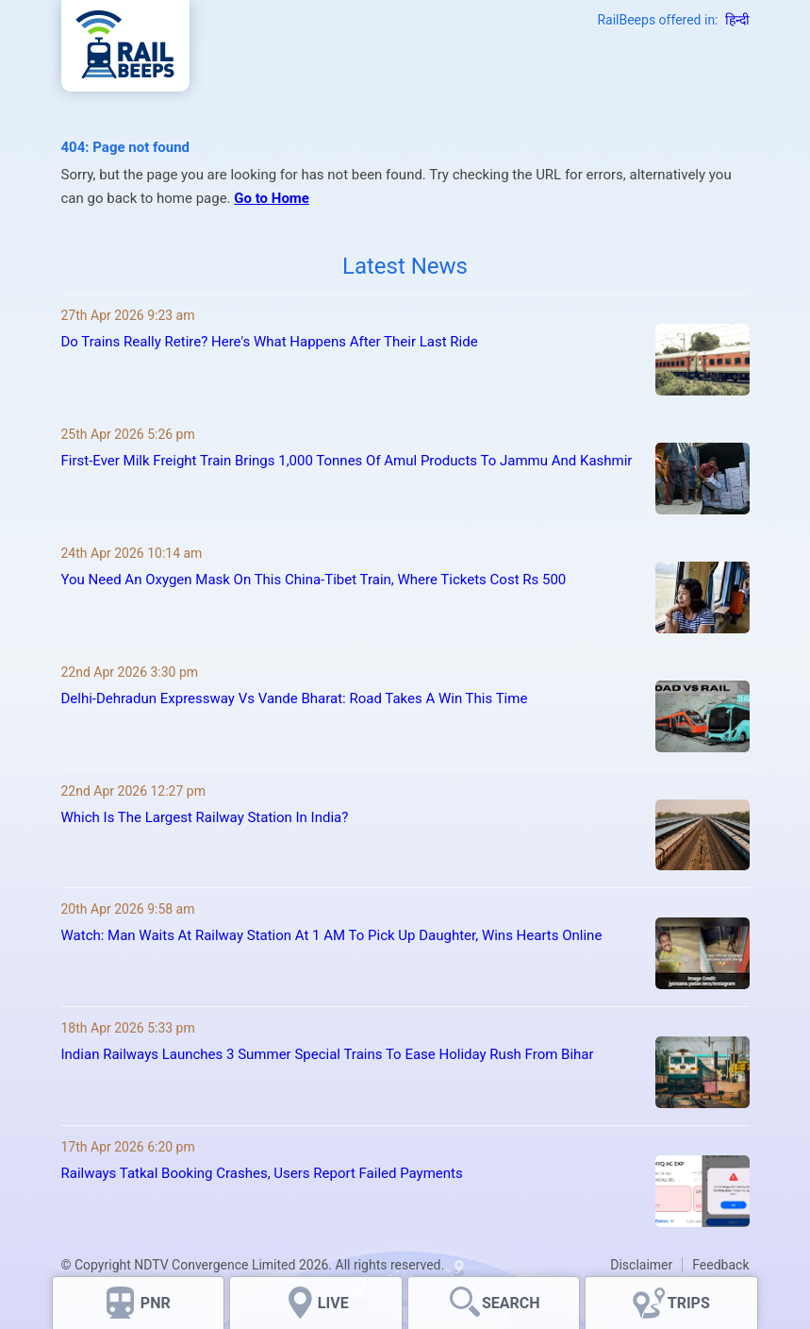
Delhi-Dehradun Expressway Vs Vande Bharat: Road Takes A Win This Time (294, 698)
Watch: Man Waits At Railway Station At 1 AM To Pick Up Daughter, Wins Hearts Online (332, 935)
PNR (156, 1303)
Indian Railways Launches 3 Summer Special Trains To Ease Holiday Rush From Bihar (327, 1054)
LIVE (333, 1303)
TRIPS (689, 1303)
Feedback (720, 1264)
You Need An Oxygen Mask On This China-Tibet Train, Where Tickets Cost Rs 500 (314, 579)
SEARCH (511, 1303)
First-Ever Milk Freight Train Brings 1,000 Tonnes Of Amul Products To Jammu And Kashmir (347, 460)
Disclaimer (641, 1264)
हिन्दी (737, 19)
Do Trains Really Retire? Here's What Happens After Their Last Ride (269, 341)
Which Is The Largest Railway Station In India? (205, 817)
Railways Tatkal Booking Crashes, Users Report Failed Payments (262, 1173)
